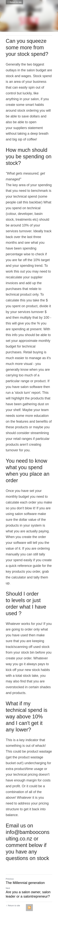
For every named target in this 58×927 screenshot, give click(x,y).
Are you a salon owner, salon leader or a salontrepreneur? (28, 894)
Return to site (14, 2)
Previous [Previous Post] (10, 879)
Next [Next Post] (8, 888)
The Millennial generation (25, 883)
